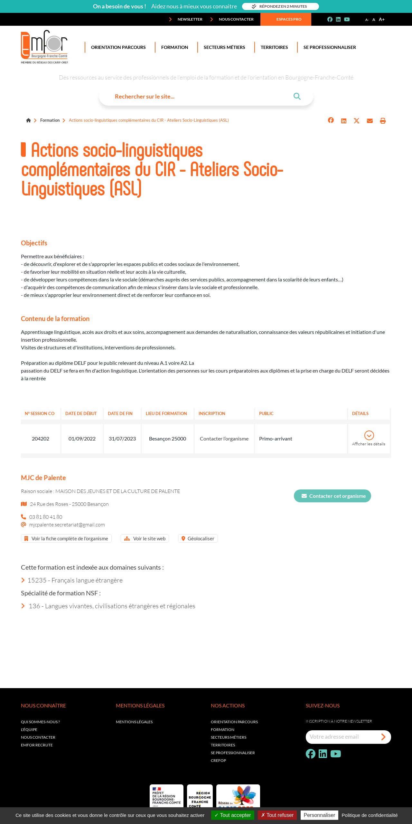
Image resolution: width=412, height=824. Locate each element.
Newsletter (185, 19)
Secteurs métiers (228, 737)
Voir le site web (144, 538)
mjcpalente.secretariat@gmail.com (67, 524)
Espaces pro (284, 19)
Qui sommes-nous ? (40, 721)
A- (367, 20)
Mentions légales (134, 721)
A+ (382, 19)
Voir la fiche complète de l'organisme (66, 538)
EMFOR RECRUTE (37, 745)
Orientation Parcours (117, 47)
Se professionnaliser (328, 47)
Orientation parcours (234, 721)
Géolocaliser (198, 538)
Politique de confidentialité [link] (370, 815)
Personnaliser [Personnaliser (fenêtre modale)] (319, 815)
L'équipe (29, 729)
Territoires (273, 47)
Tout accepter (232, 815)
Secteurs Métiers (223, 47)
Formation (173, 47)
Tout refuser (277, 815)
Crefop (218, 760)
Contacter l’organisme (224, 438)
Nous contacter (232, 19)
